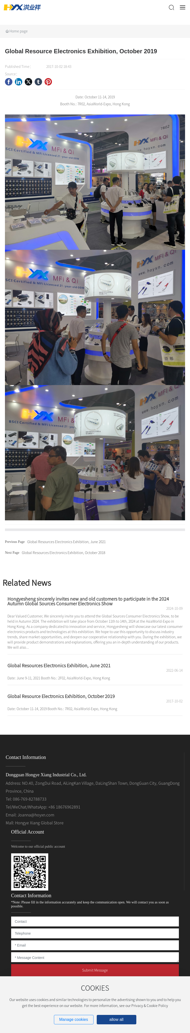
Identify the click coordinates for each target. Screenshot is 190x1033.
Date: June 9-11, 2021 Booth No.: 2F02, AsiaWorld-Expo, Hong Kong (58, 678)
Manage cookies (73, 1019)
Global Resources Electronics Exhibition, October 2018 (63, 553)
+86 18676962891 (64, 807)
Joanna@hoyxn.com (36, 815)
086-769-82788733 (30, 799)
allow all (116, 1019)
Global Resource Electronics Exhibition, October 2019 (61, 696)
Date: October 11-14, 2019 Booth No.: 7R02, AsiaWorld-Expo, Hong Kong (62, 709)
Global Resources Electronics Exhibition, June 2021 (66, 542)
